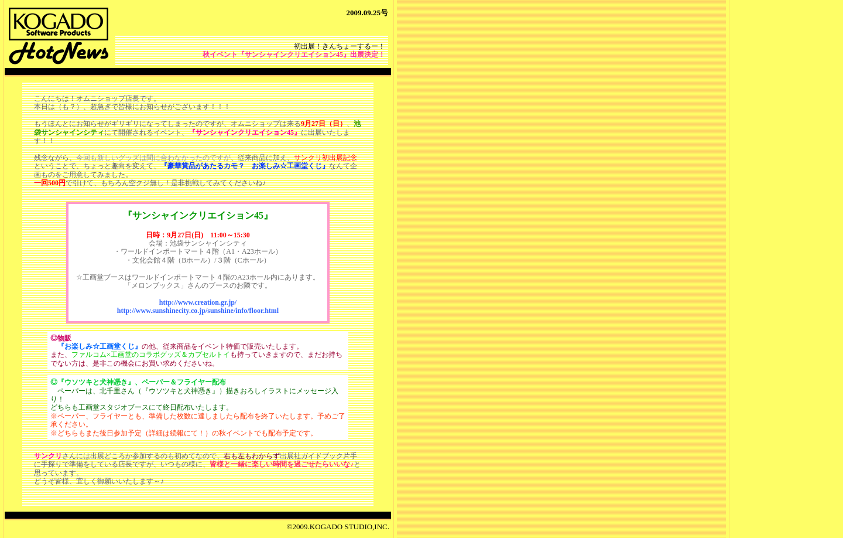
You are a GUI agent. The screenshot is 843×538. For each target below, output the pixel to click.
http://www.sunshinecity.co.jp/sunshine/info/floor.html (198, 311)
